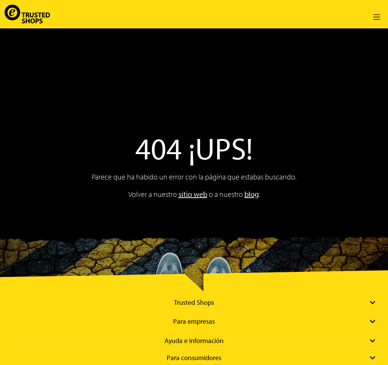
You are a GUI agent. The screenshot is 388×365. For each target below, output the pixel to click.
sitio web (192, 194)
